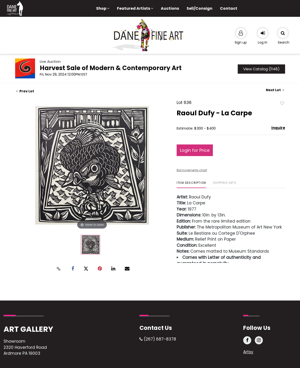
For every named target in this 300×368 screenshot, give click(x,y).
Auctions (170, 8)
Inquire (278, 127)
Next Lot (275, 90)
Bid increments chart (192, 170)
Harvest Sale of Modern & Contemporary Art (111, 68)
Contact (228, 8)
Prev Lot (25, 91)
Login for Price (195, 150)
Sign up (241, 42)
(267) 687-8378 (157, 339)
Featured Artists (135, 8)
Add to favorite (282, 103)
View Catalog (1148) (261, 69)
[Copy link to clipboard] (58, 269)
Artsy (248, 352)
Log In (262, 42)
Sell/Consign (199, 8)
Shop (102, 8)
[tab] (191, 184)
